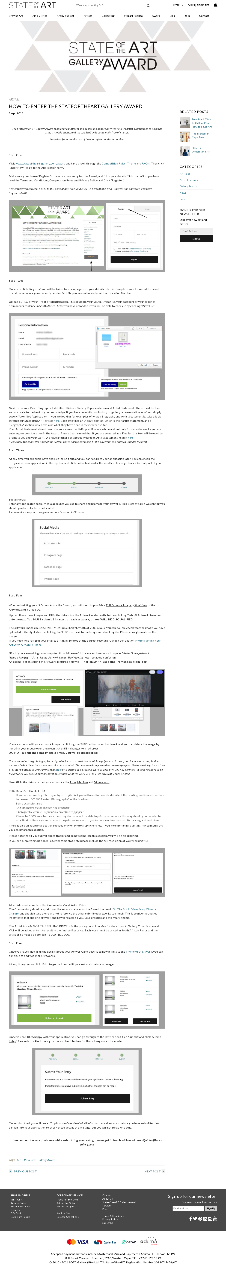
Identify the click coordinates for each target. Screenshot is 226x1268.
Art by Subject (65, 15)
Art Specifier (63, 1213)
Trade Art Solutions (67, 1199)
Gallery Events (188, 186)
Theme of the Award (139, 951)
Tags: (12, 1160)
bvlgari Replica (133, 15)
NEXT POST (154, 1171)
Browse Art (16, 15)
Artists (88, 15)
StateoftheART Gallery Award (119, 1202)
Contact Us (108, 1195)
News (183, 192)
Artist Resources (26, 1160)
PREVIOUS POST (23, 1171)
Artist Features (189, 179)
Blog (173, 15)
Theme (131, 163)
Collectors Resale (20, 1216)
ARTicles (15, 99)
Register (203, 5)
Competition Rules (114, 163)
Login (191, 5)
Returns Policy (18, 1203)
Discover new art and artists (199, 1202)
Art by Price (39, 15)
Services (107, 1205)
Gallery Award (46, 1160)
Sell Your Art (18, 1199)
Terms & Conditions (113, 1216)
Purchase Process (20, 1206)
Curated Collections (67, 1216)
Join (187, 15)
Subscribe (107, 1222)
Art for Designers (66, 1206)
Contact (204, 15)
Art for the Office (66, 1203)
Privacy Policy (110, 1219)
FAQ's (146, 163)
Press (183, 198)
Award (156, 15)
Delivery (15, 1210)
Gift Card (16, 1213)
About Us (107, 1198)
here (57, 420)
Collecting (108, 15)
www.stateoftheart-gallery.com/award (40, 163)
